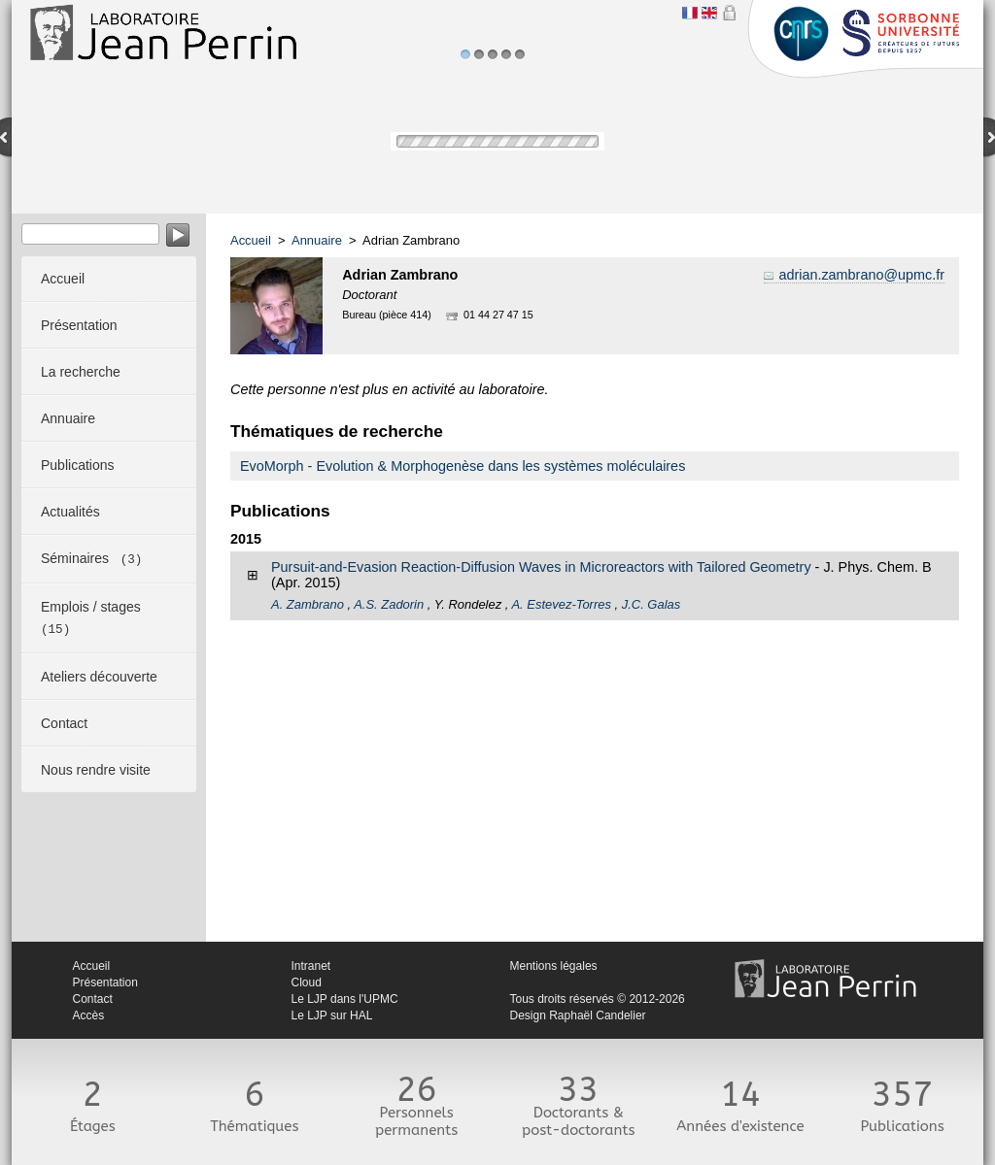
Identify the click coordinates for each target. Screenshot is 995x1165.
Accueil (250, 240)
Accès (89, 1015)
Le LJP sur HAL (332, 1015)
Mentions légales (554, 966)
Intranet (311, 966)
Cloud (307, 982)
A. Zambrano (307, 604)
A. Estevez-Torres (560, 604)
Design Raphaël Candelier (578, 1015)
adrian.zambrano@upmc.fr (861, 275)
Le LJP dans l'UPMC (345, 999)
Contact (93, 999)
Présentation (105, 982)
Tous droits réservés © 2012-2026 (597, 999)
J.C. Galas (651, 604)
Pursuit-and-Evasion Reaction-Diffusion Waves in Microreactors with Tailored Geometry (541, 567)
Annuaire (317, 240)
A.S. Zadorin (389, 604)
